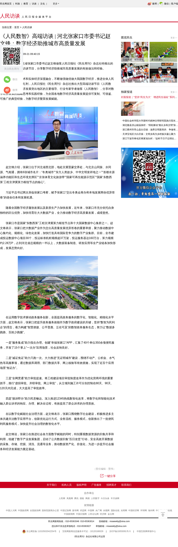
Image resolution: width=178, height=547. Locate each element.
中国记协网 (65, 510)
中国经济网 (133, 510)
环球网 (143, 510)
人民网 (62, 498)
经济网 (103, 514)
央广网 (98, 510)
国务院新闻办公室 (50, 510)
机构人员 (67, 484)
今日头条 (105, 498)
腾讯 (76, 498)
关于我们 (52, 484)
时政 (17, 3)
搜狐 (82, 498)
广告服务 (96, 484)
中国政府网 (23, 510)
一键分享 (108, 476)
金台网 (111, 514)
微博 (152, 3)
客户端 (174, 3)
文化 (42, 3)
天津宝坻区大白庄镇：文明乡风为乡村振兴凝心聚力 (149, 134)
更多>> (174, 38)
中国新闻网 (69, 514)
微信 (164, 3)
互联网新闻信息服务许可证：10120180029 (82, 531)
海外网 (151, 510)
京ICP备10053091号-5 (120, 531)
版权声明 (82, 484)
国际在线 (115, 510)
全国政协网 (35, 510)
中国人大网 (11, 510)
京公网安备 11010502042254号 (39, 531)
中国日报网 (81, 514)
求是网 (83, 510)
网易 (87, 498)
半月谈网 (115, 498)
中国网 (91, 510)
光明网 (124, 510)
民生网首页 (6, 3)
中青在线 (168, 510)
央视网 (106, 510)
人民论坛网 (93, 514)
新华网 (75, 510)
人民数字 (95, 498)
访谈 (34, 3)
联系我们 (126, 484)
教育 (25, 3)
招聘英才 (111, 484)
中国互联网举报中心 (146, 531)
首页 (16, 27)
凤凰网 (70, 498)
